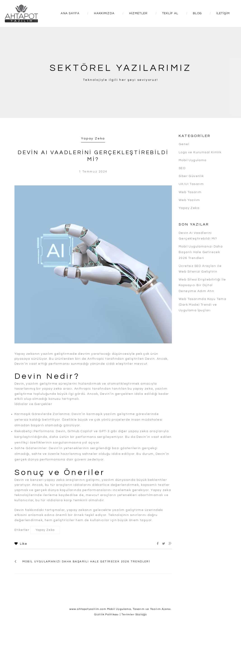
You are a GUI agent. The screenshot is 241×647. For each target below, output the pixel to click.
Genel (184, 144)
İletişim (223, 13)
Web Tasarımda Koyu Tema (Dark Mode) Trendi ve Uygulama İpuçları (202, 304)
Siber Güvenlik (191, 176)
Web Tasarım (190, 192)
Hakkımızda (104, 13)
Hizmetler (138, 13)
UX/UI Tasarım (191, 184)
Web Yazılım (189, 200)
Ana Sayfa (70, 13)
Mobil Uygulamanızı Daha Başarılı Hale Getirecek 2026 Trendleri (86, 561)
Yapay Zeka (93, 138)
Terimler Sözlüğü (134, 614)
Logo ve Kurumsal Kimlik (200, 152)
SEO (182, 168)
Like (20, 543)
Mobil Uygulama (193, 160)
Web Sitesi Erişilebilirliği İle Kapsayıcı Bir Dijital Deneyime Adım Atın (202, 285)
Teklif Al (170, 13)
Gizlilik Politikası (106, 614)
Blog (197, 13)
